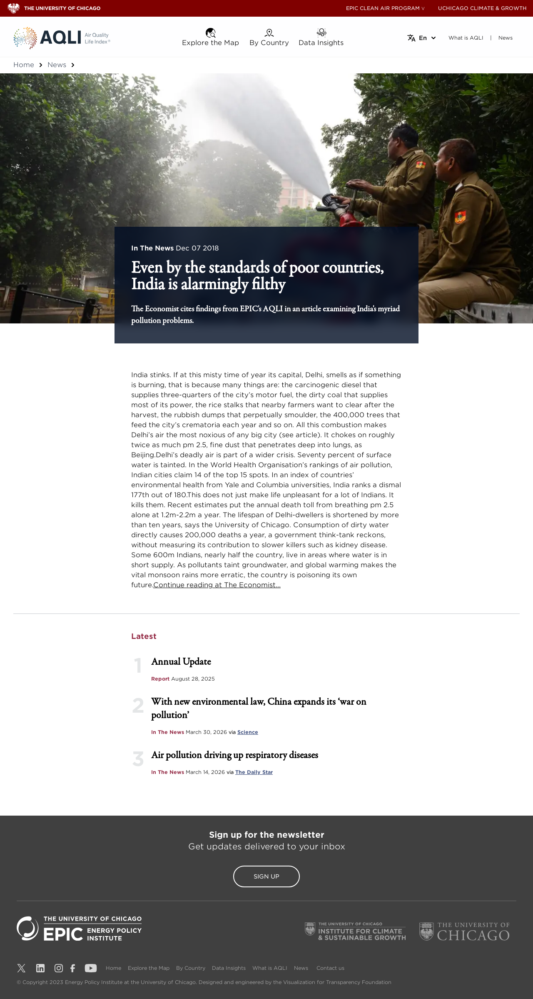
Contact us (330, 968)
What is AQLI (269, 968)
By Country (190, 968)
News (56, 65)
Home (23, 65)
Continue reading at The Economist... (217, 585)
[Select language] (422, 37)
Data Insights (229, 968)
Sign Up (266, 876)
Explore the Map (148, 968)
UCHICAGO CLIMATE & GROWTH (482, 8)
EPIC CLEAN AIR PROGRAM (383, 8)
